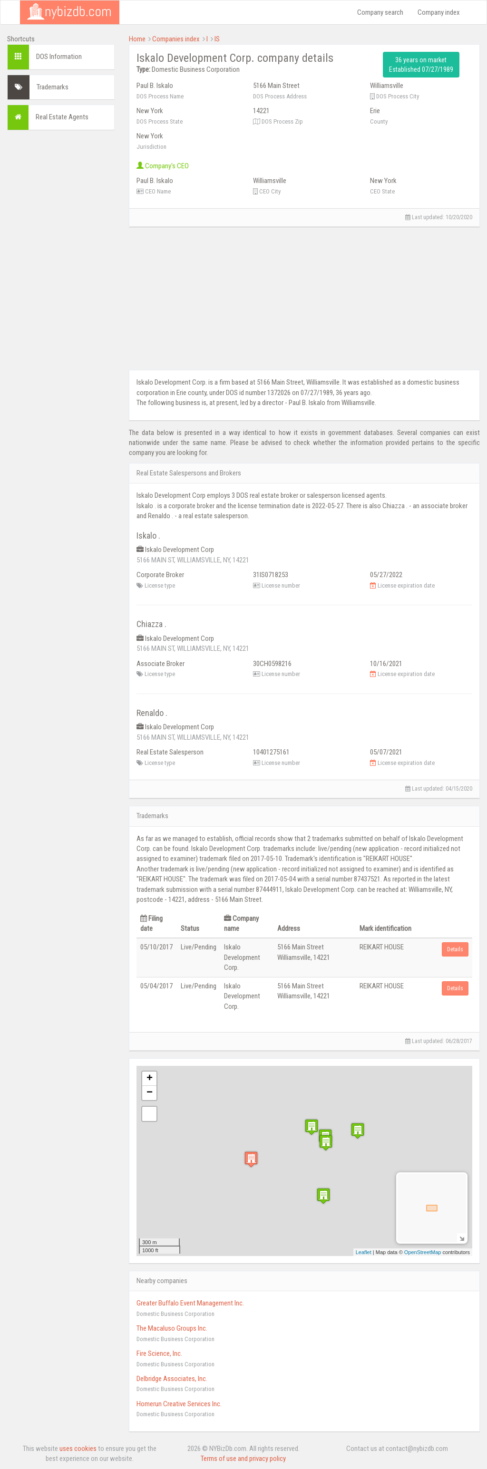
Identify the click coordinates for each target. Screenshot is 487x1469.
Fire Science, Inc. (159, 1353)
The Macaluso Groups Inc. (171, 1328)
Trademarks (52, 87)
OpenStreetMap (422, 1252)
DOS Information (59, 56)
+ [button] (149, 1079)
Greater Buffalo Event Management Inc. (190, 1303)
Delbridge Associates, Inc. (171, 1378)
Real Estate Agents (62, 117)
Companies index (176, 39)
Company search (380, 12)
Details (455, 949)
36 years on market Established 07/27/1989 (421, 64)
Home (137, 39)
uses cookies (78, 1448)
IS (217, 39)
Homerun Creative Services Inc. (179, 1404)
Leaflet (363, 1252)
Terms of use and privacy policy (243, 1458)
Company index (439, 12)
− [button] (149, 1093)
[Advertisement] (61, 280)
